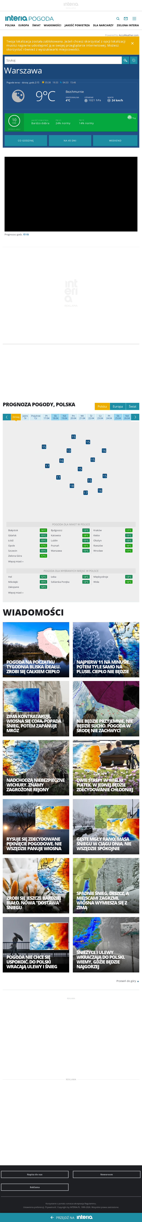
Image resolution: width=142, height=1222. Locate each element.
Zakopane (13, 587)
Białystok (13, 530)
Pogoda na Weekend (115, 140)
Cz (35, 417)
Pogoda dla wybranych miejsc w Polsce (71, 571)
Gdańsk (12, 535)
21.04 (82, 417)
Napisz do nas (34, 1174)
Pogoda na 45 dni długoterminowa (70, 140)
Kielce (96, 535)
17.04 (46, 417)
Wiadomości (52, 25)
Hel (10, 576)
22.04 (91, 417)
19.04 (64, 417)
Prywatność (50, 1207)
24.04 (109, 417)
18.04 (55, 417)
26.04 (127, 417)
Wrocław (98, 550)
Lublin (54, 540)
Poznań (55, 545)
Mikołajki (13, 582)
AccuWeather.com (129, 35)
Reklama (35, 1187)
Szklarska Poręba (60, 582)
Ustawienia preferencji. (34, 1207)
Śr (25, 417)
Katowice (56, 535)
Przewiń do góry (126, 981)
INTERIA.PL (75, 1207)
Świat (36, 25)
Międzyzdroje (100, 576)
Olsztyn (97, 540)
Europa (23, 25)
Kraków (97, 530)
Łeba (53, 576)
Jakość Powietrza (77, 25)
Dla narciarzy (103, 25)
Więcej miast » (15, 561)
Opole (11, 545)
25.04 (118, 417)
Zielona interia (128, 25)
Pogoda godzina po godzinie (26, 140)
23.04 (100, 417)
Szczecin (12, 550)
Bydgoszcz (56, 530)
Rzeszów (98, 545)
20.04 (73, 417)
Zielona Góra (15, 555)
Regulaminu (90, 1203)
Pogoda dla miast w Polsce (71, 524)
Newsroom (106, 1174)
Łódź (11, 540)
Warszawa (56, 550)
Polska (10, 25)
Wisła (96, 582)
